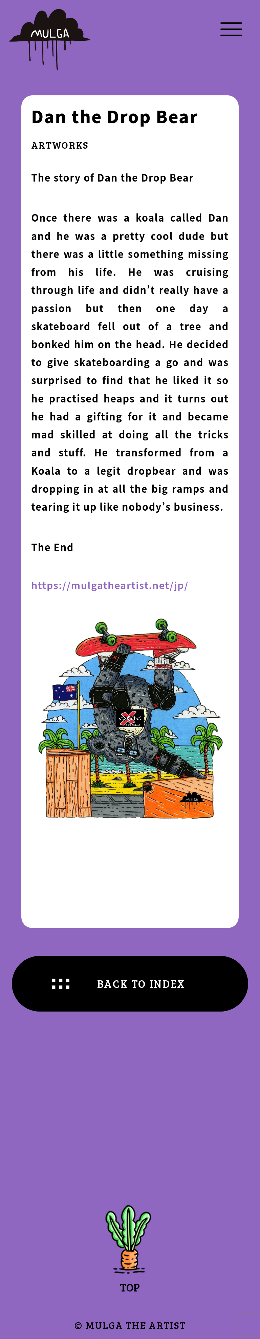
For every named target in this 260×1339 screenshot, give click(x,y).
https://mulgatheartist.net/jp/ (110, 585)
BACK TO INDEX (141, 983)
